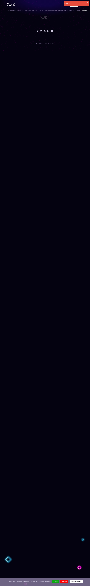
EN (71, 36)
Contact (64, 36)
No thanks (64, 581)
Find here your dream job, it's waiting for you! (45, 10)
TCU (57, 36)
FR (75, 36)
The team (16, 36)
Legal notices (48, 36)
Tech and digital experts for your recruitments (19, 10)
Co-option (26, 36)
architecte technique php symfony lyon (69, 10)
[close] (87, 2)
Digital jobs (36, 36)
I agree (56, 581)
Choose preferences (76, 581)
